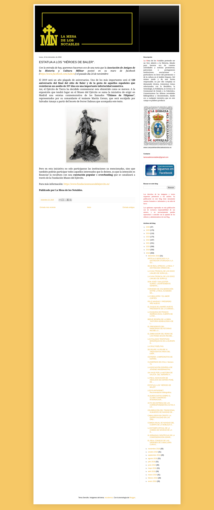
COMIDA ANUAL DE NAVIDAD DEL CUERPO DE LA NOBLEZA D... (161, 424)
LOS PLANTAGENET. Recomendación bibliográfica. (160, 391)
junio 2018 (152, 465)
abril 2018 (152, 471)
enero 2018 (152, 481)
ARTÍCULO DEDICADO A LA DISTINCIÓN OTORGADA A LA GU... (160, 261)
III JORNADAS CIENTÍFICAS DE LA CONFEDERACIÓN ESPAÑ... (161, 436)
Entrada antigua (128, 207)
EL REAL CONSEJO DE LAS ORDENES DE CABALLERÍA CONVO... (159, 443)
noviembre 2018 (154, 449)
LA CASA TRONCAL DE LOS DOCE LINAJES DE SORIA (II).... (161, 272)
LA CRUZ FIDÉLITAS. (156, 346)
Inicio (89, 207)
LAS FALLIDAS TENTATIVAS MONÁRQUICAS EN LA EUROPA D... (161, 341)
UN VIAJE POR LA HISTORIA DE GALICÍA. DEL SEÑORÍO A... (160, 374)
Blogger (132, 498)
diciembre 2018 (154, 256)
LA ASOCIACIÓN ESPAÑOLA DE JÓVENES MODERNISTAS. (160, 368)
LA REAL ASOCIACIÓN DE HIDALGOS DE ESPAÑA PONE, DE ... (161, 380)
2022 (148, 240)
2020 (148, 246)
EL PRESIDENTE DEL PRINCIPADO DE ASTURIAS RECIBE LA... (159, 329)
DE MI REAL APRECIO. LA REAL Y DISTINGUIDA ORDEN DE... (161, 267)
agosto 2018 (153, 458)
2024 (148, 233)
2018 (148, 253)
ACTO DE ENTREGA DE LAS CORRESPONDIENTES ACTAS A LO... (161, 405)
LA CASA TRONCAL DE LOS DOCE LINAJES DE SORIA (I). (161, 277)
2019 (148, 250)
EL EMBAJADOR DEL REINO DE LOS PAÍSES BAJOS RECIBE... (160, 335)
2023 (148, 237)
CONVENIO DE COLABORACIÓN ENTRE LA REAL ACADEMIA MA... (160, 291)
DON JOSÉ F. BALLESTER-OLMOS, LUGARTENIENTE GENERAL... (159, 284)
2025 (148, 230)
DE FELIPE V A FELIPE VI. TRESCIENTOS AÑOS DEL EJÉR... (159, 352)
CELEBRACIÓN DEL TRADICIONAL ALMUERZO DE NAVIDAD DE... (161, 411)
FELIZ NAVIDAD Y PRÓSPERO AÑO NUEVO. (159, 302)
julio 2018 (152, 462)
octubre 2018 (153, 452)
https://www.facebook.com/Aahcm (57, 73)
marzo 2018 (152, 475)
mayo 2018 (152, 468)
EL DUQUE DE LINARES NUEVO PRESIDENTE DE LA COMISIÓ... (161, 308)
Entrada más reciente (48, 207)
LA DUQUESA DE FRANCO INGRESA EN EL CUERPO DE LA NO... (160, 314)
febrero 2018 (153, 478)
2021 (148, 243)
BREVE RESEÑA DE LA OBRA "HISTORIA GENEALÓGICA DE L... (160, 321)
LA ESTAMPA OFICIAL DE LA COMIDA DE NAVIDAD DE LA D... (160, 430)
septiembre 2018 (154, 455)
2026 (148, 227)
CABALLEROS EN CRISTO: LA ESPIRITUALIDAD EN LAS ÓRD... (159, 418)
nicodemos (109, 498)
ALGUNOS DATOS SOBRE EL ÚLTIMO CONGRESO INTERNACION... (159, 398)
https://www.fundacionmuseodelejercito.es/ (87, 184)
